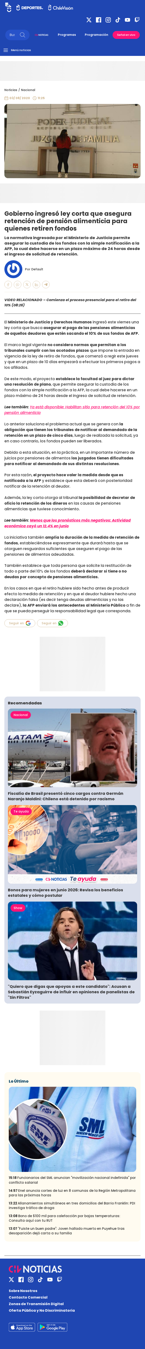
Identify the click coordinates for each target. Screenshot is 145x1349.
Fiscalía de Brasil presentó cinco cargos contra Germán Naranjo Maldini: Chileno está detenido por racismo (65, 796)
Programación (96, 35)
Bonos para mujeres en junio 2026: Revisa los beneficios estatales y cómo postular (65, 892)
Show (18, 908)
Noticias (10, 90)
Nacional (28, 90)
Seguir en (20, 623)
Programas (67, 35)
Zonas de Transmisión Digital (36, 1303)
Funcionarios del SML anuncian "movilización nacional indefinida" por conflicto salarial (72, 1180)
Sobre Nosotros (23, 1290)
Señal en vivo (126, 35)
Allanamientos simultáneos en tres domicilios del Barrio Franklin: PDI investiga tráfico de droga (72, 1205)
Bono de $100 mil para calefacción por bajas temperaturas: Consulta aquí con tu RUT (64, 1218)
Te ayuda (21, 811)
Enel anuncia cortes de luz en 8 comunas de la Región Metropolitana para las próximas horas (72, 1192)
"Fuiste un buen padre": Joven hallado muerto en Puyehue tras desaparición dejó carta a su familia (67, 1230)
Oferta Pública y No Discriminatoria (42, 1310)
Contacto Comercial (28, 1297)
